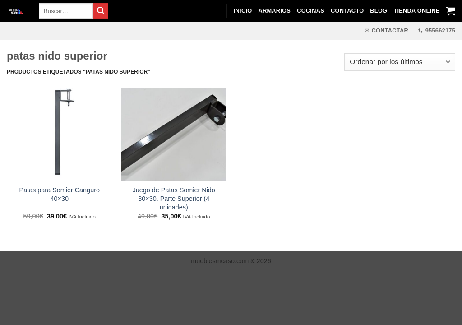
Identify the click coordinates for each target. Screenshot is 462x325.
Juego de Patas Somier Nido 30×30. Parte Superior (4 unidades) (174, 198)
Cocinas (310, 10)
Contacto (347, 10)
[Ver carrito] (450, 11)
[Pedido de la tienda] (399, 62)
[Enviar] (100, 11)
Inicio (243, 10)
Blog (378, 10)
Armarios (274, 10)
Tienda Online (416, 10)
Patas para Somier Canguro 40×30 (59, 194)
